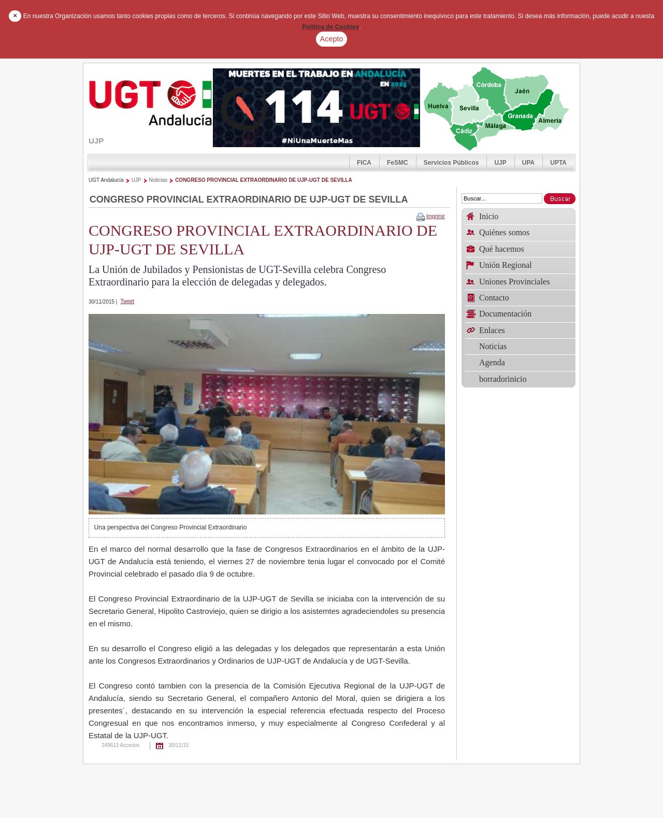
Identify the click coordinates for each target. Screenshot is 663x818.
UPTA (558, 162)
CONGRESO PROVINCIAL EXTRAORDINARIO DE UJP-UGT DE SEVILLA (263, 180)
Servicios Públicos (451, 162)
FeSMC (397, 162)
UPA (528, 162)
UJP (500, 162)
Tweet (127, 301)
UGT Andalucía (106, 180)
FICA (364, 162)
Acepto (331, 39)
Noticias (158, 180)
